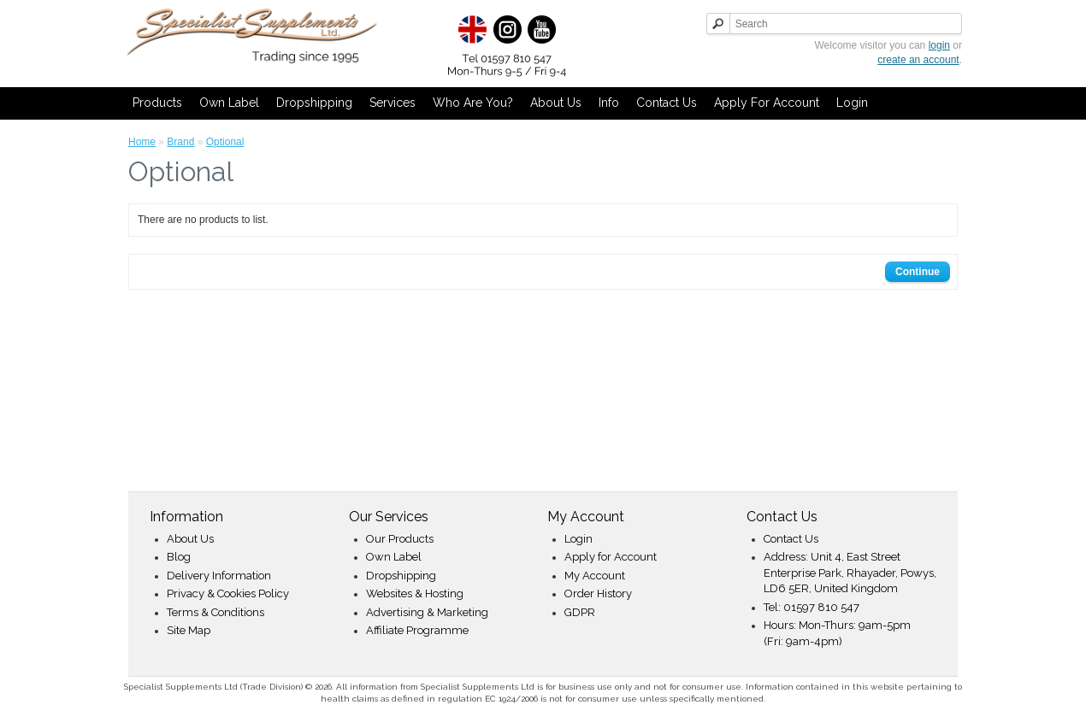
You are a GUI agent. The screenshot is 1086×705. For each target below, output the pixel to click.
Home (142, 142)
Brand (180, 142)
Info (609, 102)
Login (852, 102)
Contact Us (666, 102)
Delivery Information (219, 575)
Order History (598, 593)
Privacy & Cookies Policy (228, 593)
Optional (225, 142)
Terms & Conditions (215, 612)
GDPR (579, 612)
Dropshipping (314, 102)
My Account (594, 575)
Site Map (188, 630)
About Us (555, 102)
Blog (179, 556)
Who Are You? (473, 102)
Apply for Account (766, 102)
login (939, 45)
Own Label (229, 102)
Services (392, 102)
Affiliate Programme (417, 630)
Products (157, 102)
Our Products (400, 538)
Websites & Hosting (414, 593)
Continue (917, 272)
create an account (918, 60)
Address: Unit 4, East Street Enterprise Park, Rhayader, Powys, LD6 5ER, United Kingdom (850, 572)
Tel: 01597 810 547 (811, 607)
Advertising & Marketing (427, 612)
